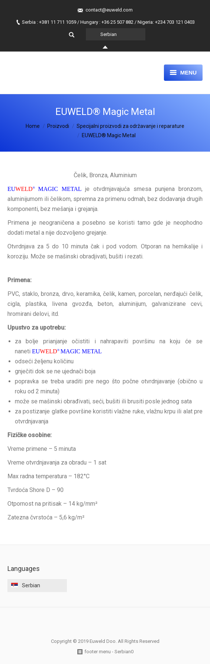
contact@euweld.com (109, 10)
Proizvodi (58, 126)
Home (33, 126)
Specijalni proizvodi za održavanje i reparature (130, 126)
